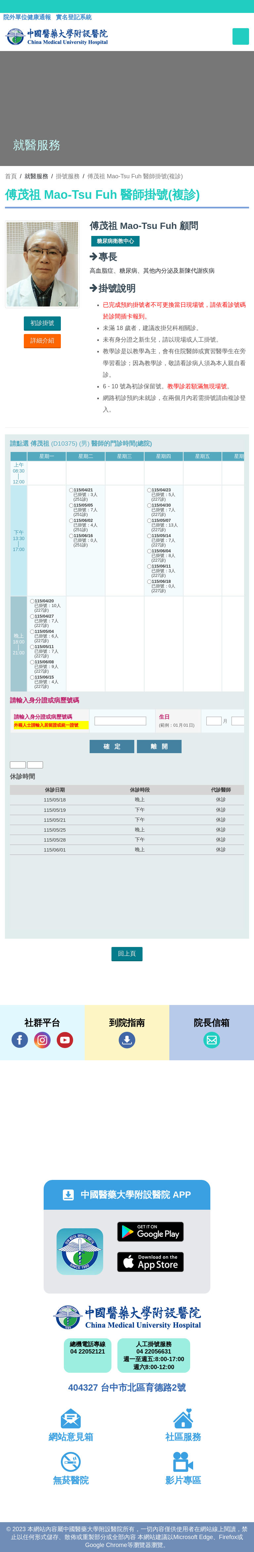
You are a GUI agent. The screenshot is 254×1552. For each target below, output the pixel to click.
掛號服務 (68, 176)
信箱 (211, 1040)
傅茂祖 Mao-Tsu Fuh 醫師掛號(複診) (135, 176)
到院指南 (127, 1040)
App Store (150, 1262)
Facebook (20, 1040)
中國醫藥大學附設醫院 (127, 1317)
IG (42, 1040)
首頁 (11, 176)
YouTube (65, 1040)
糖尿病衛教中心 (115, 241)
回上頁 (127, 953)
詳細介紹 (42, 340)
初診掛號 (42, 323)
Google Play (150, 1232)
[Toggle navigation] (241, 36)
